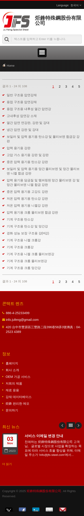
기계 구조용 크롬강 (20, 247)
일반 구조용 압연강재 (22, 95)
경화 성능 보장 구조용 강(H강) (28, 233)
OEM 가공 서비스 (18, 377)
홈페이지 (12, 363)
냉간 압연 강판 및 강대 (23, 129)
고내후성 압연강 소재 (22, 116)
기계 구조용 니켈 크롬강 (24, 240)
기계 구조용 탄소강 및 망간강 (27, 226)
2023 (9, 451)
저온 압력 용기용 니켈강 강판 (27, 205)
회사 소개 (12, 370)
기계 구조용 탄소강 (20, 219)
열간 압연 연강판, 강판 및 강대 (28, 123)
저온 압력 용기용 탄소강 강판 (27, 198)
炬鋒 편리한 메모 (17, 403)
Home (11, 65)
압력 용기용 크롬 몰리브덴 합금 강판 (32, 212)
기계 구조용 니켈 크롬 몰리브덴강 (30, 254)
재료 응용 (12, 390)
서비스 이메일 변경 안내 (44, 435)
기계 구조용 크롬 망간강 (24, 268)
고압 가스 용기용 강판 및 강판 (28, 155)
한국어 (75, 5)
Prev (62, 425)
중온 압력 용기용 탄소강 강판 (27, 162)
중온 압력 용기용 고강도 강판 (27, 191)
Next (78, 425)
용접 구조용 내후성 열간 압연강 (29, 109)
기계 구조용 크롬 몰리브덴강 (27, 261)
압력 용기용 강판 (18, 148)
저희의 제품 (14, 383)
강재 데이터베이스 (19, 397)
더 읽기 (7, 464)
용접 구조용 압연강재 (22, 102)
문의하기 (12, 410)
